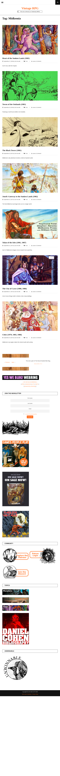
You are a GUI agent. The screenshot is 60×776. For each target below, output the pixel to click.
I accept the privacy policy (31, 414)
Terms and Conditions (26, 694)
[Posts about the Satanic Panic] (15, 602)
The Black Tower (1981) (11, 150)
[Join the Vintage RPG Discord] (15, 578)
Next (13, 362)
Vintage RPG (29, 8)
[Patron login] (42, 563)
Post (26, 61)
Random (35, 363)
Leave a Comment (37, 61)
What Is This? (40, 363)
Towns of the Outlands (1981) (14, 104)
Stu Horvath (17, 61)
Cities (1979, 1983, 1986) (12, 335)
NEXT (36, 384)
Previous (7, 362)
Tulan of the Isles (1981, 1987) (14, 243)
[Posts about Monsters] (15, 594)
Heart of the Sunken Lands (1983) (15, 58)
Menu (2, 2)
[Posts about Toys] (15, 610)
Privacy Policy (35, 694)
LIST (33, 384)
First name (30, 398)
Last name (30, 403)
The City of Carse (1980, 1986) (14, 289)
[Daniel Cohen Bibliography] (15, 644)
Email (30, 408)
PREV (23, 384)
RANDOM (28, 384)
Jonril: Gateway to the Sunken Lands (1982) (20, 196)
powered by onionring (29, 386)
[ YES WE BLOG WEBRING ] (30, 382)
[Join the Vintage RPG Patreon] (15, 563)
